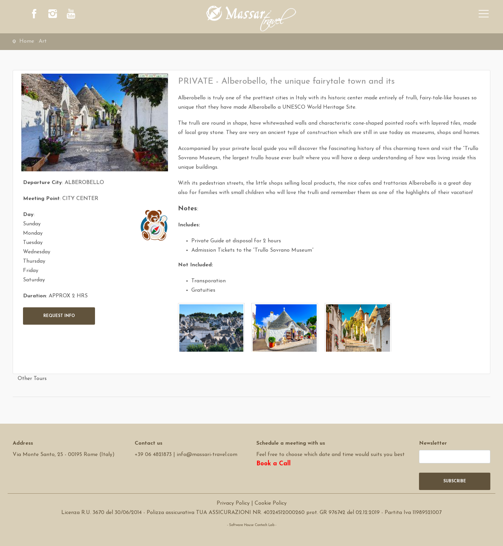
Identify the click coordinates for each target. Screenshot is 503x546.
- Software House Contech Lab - (251, 525)
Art (43, 41)
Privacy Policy (233, 503)
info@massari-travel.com (207, 454)
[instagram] (52, 15)
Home (26, 41)
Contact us (148, 443)
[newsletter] (454, 456)
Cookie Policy (271, 503)
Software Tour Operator (251, 534)
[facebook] (34, 15)
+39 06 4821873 (153, 454)
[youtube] (71, 15)
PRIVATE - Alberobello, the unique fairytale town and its (286, 81)
